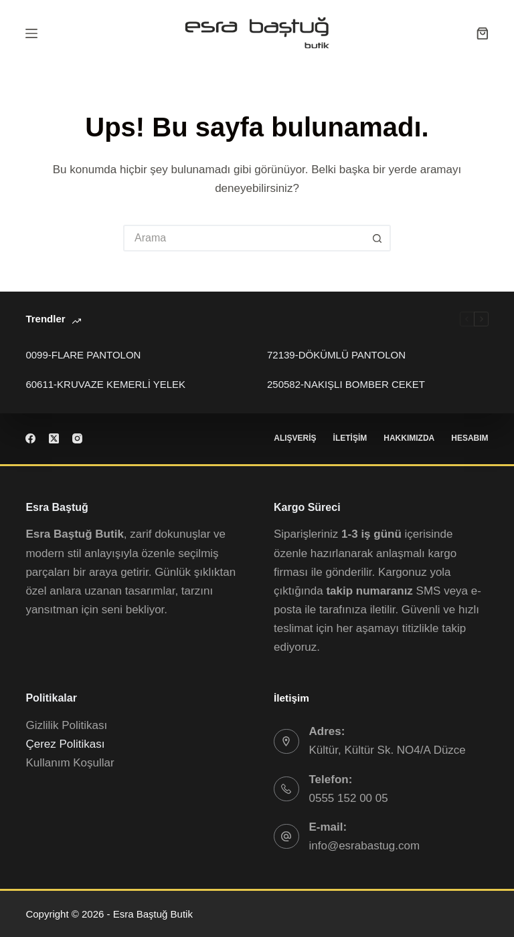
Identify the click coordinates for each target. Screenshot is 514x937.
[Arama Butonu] (377, 238)
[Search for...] (243, 238)
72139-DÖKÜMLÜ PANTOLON (336, 354)
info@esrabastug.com (364, 845)
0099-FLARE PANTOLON (83, 354)
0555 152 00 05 (348, 798)
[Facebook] (30, 438)
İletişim (350, 438)
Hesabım (469, 438)
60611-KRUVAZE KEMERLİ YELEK (105, 384)
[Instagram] (77, 438)
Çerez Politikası (64, 744)
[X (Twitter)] (54, 438)
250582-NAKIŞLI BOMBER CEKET (346, 384)
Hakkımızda (408, 438)
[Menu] (31, 33)
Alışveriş (295, 438)
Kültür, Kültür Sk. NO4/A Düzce (387, 750)
